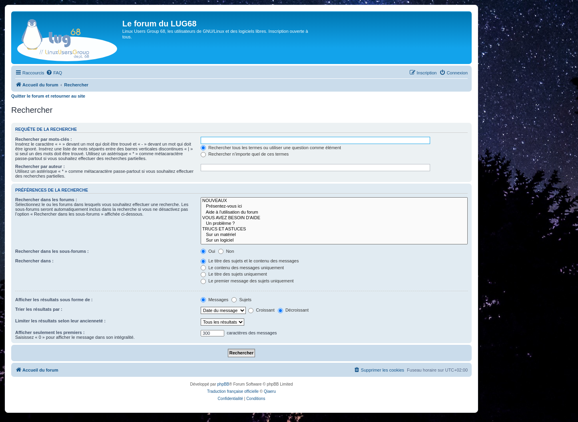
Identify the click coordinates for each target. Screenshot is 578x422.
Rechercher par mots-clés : (43, 139)
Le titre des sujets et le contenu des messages (250, 260)
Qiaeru (270, 391)
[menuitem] (54, 73)
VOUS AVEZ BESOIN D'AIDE (334, 218)
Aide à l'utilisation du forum (334, 212)
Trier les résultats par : (38, 309)
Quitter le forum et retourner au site (48, 96)
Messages (214, 299)
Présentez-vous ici (334, 206)
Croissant (261, 310)
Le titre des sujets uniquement (234, 274)
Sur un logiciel (334, 240)
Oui (208, 251)
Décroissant (293, 310)
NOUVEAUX (334, 201)
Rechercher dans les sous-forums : (52, 251)
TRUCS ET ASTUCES (334, 229)
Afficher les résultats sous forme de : (54, 299)
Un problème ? (334, 223)
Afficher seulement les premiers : (50, 332)
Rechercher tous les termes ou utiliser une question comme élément (271, 147)
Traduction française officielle (233, 391)
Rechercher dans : (34, 260)
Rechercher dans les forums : (46, 199)
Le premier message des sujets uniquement (247, 280)
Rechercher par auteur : (40, 166)
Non (226, 251)
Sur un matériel (334, 235)
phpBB (223, 384)
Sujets (241, 299)
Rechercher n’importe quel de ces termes (245, 154)
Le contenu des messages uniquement (242, 267)
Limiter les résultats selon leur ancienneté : (60, 320)
